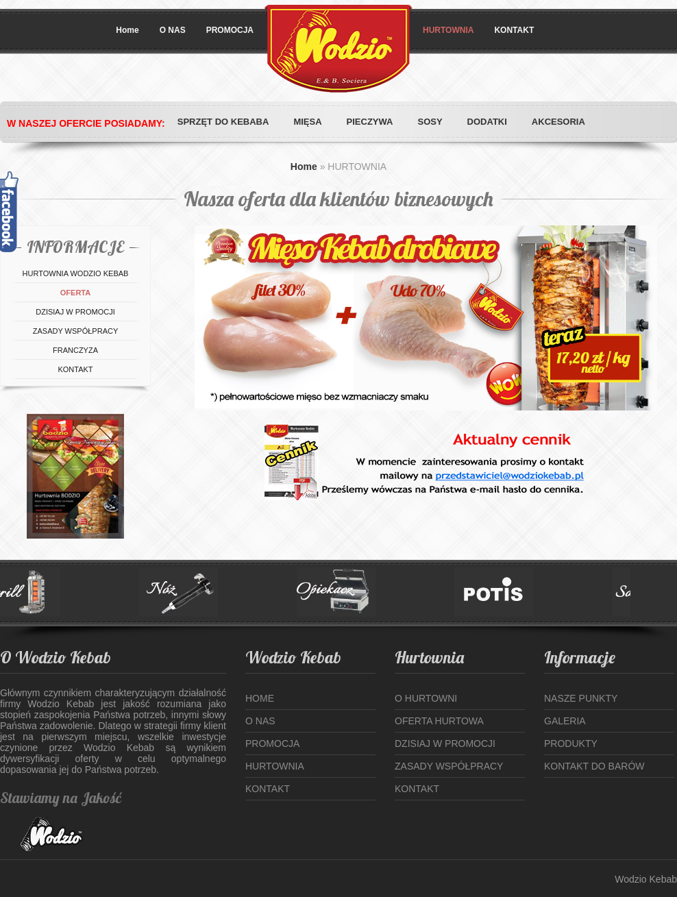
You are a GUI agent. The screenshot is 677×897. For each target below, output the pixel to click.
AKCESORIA (558, 121)
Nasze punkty (580, 698)
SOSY (429, 121)
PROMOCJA (230, 30)
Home (127, 30)
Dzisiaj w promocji (75, 312)
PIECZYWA (370, 121)
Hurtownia (274, 766)
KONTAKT (514, 30)
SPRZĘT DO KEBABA (223, 121)
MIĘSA (307, 121)
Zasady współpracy (76, 331)
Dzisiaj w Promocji (445, 743)
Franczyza (75, 350)
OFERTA (75, 292)
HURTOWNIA (448, 30)
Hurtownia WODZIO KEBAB (76, 273)
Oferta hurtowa (439, 720)
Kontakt (75, 369)
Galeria (565, 720)
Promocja (272, 743)
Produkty (571, 743)
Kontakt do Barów (594, 766)
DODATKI (487, 121)
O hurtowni (426, 698)
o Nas (260, 720)
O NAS (173, 30)
